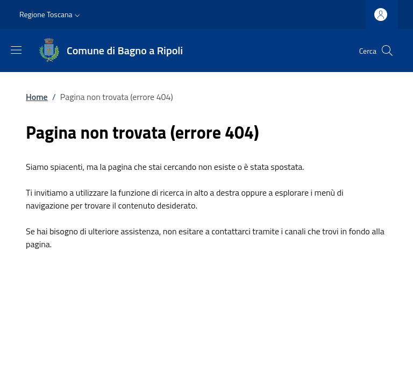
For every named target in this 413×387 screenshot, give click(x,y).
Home (37, 96)
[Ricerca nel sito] (387, 50)
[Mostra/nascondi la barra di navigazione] (16, 50)
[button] (50, 14)
